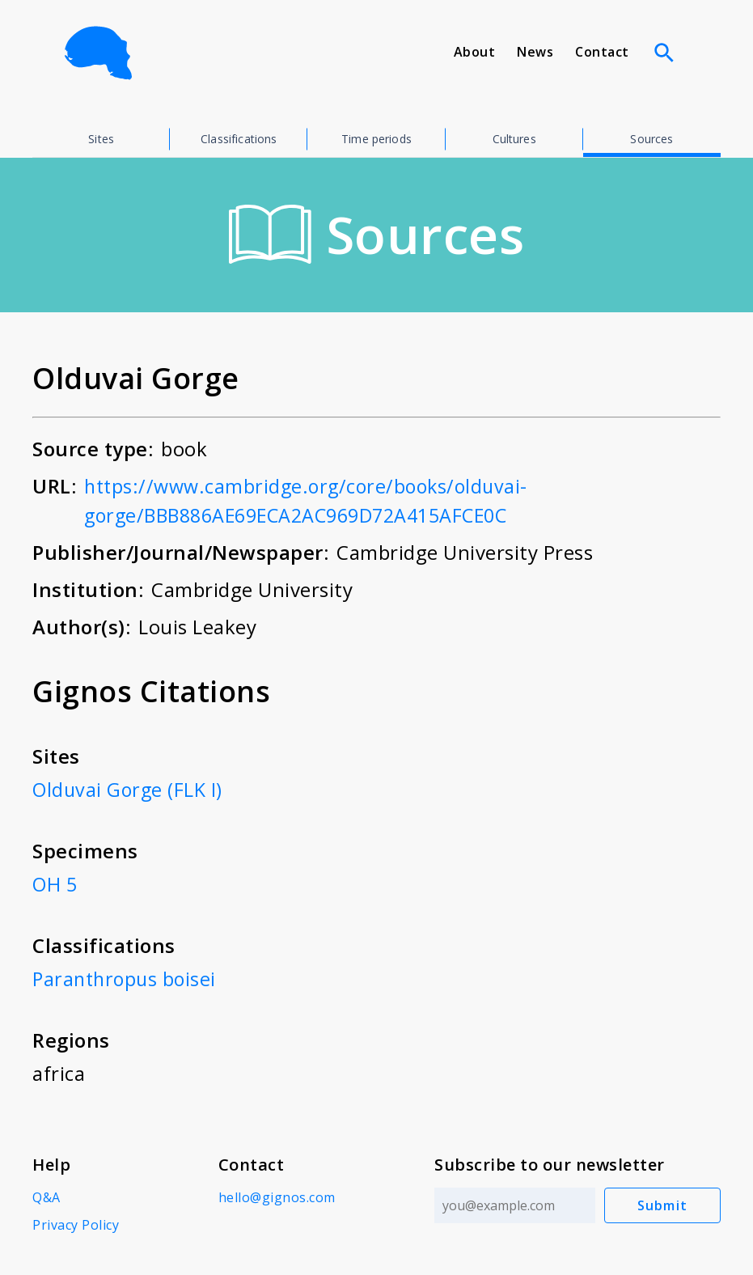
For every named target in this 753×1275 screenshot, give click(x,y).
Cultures (514, 138)
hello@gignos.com (276, 1197)
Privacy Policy (75, 1225)
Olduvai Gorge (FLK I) (129, 789)
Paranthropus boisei (127, 978)
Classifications (239, 138)
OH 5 (55, 883)
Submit (662, 1205)
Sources (651, 138)
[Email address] (514, 1205)
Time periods (376, 138)
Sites (101, 138)
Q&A (46, 1197)
